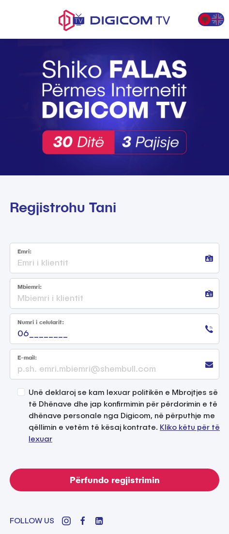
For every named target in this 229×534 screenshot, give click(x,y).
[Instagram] (66, 521)
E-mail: (27, 357)
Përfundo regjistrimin (115, 479)
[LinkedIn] (99, 521)
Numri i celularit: (40, 322)
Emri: (24, 251)
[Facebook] (82, 521)
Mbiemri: (29, 286)
